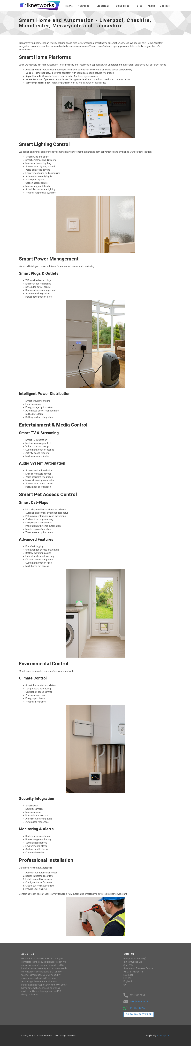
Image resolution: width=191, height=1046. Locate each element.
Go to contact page (139, 1014)
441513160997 (137, 1007)
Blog (140, 6)
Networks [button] (85, 6)
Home (69, 6)
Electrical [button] (104, 6)
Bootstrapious (163, 1035)
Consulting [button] (124, 6)
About (151, 6)
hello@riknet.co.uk (139, 1001)
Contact (165, 6)
